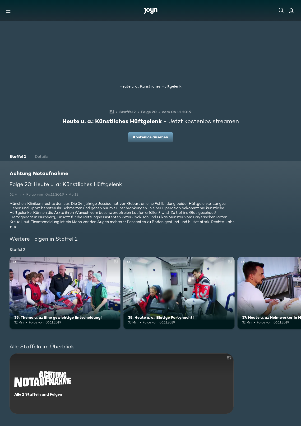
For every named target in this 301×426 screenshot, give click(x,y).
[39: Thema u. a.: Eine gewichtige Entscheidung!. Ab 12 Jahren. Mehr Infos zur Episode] (64, 293)
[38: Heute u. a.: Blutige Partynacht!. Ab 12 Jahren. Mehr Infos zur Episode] (178, 293)
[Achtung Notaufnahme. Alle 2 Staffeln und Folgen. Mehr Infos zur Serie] (121, 383)
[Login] (291, 10)
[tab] (18, 157)
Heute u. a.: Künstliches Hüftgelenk (150, 86)
